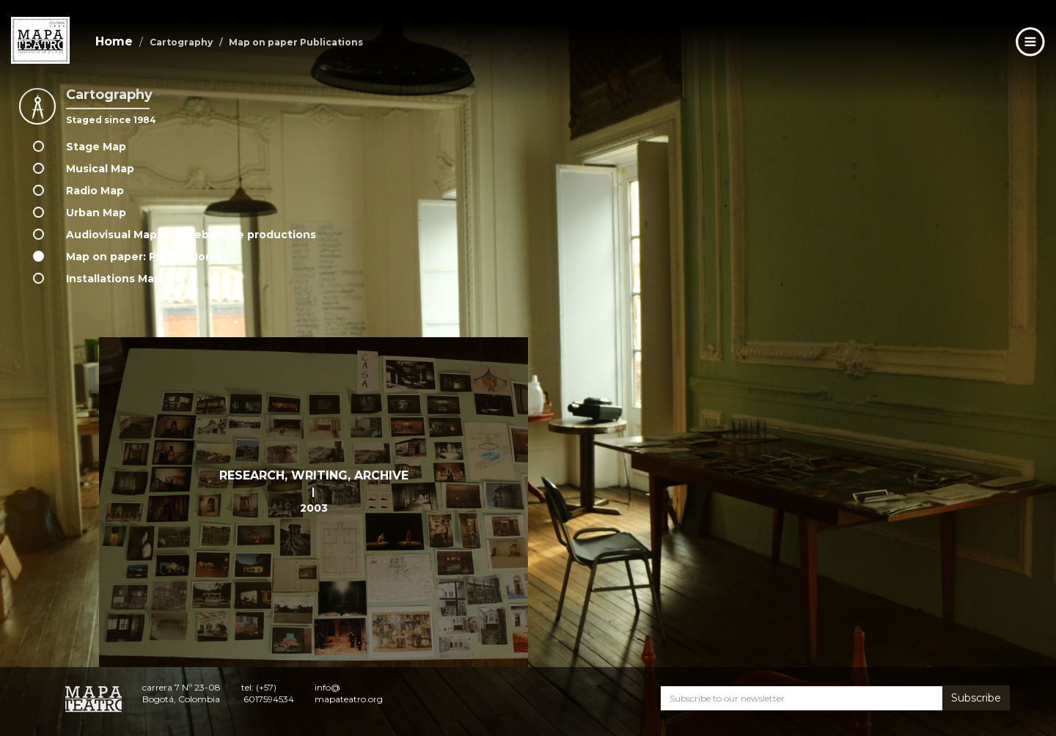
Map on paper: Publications (142, 256)
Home (114, 41)
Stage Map (96, 146)
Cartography (181, 42)
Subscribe (976, 697)
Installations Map (113, 278)
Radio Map (95, 190)
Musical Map (100, 168)
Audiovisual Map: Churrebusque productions (191, 234)
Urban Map (96, 212)
